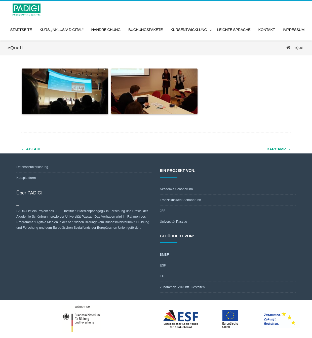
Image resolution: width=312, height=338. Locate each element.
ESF (163, 265)
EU (162, 276)
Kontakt (266, 29)
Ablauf (31, 149)
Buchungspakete (145, 29)
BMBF (164, 254)
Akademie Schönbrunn (176, 189)
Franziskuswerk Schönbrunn (180, 200)
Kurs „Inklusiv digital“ (61, 29)
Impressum (293, 29)
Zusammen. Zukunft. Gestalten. (183, 287)
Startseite (21, 29)
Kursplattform (26, 178)
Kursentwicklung (189, 29)
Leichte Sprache (234, 29)
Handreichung (106, 29)
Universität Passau (173, 221)
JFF (162, 211)
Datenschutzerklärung (32, 167)
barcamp (278, 149)
